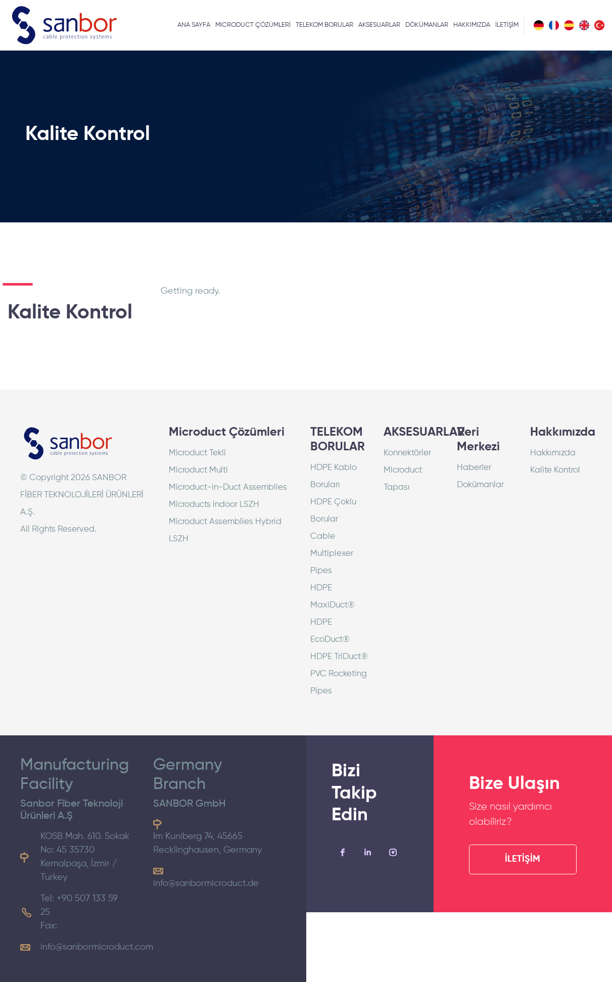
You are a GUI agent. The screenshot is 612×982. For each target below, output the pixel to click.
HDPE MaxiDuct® (332, 597)
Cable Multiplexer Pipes (331, 553)
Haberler (474, 467)
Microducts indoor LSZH (214, 504)
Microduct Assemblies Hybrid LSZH (225, 530)
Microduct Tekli (197, 453)
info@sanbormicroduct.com (96, 947)
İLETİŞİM (507, 25)
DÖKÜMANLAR (426, 25)
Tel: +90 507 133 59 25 (79, 905)
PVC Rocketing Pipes (338, 682)
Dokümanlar (480, 485)
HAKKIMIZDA (471, 25)
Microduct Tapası (403, 479)
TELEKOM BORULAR (324, 25)
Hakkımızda (553, 453)
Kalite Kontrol (555, 470)
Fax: (48, 925)
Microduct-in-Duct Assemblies (228, 487)
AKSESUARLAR (379, 25)
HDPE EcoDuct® (330, 631)
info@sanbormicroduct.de (206, 883)
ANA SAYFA (193, 25)
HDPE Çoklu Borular (333, 511)
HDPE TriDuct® (339, 656)
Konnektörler (407, 453)
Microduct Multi (198, 470)
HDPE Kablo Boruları (333, 476)
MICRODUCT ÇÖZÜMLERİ (253, 25)
